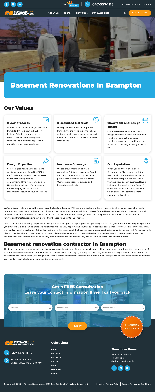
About (138, 4)
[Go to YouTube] (20, 4)
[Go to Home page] (19, 13)
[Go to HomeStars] (73, 4)
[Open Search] (125, 13)
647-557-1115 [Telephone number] (102, 4)
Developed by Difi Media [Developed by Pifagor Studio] (77, 390)
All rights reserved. (79, 384)
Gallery (55, 361)
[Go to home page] (19, 343)
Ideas (67, 13)
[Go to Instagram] (13, 4)
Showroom (127, 4)
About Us (53, 13)
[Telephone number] (87, 4)
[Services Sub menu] (87, 13)
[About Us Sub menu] (60, 13)
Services (81, 13)
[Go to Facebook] (6, 4)
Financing (56, 369)
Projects (56, 357)
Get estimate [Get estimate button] (139, 13)
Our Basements (100, 13)
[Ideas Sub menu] (72, 13)
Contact (147, 4)
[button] (77, 326)
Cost (53, 365)
